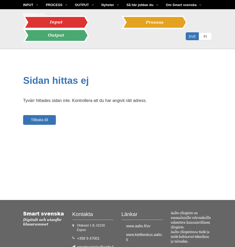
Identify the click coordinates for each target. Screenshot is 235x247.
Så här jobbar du (139, 5)
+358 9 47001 (88, 238)
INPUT (28, 5)
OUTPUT (82, 5)
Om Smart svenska (181, 5)
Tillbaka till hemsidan (39, 121)
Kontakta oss (34, 14)
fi (205, 36)
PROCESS (54, 5)
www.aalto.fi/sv (138, 226)
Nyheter (107, 5)
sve (192, 36)
